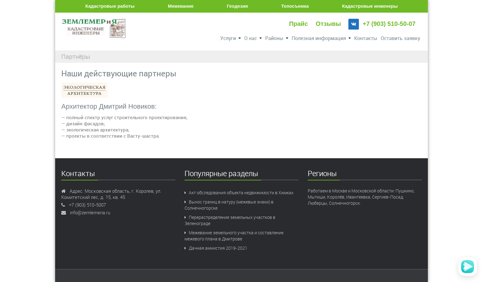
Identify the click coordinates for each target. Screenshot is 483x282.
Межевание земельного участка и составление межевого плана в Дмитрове (234, 236)
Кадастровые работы (110, 6)
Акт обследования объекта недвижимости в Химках (239, 192)
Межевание (180, 6)
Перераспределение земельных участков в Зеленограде (230, 220)
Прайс (298, 24)
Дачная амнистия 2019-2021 (216, 248)
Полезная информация (321, 38)
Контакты (365, 38)
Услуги (230, 38)
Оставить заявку (400, 38)
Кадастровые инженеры (370, 6)
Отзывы (328, 24)
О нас (253, 38)
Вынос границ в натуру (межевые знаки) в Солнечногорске (229, 205)
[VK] (353, 24)
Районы (276, 38)
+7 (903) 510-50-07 (389, 23)
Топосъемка (295, 6)
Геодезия (237, 6)
